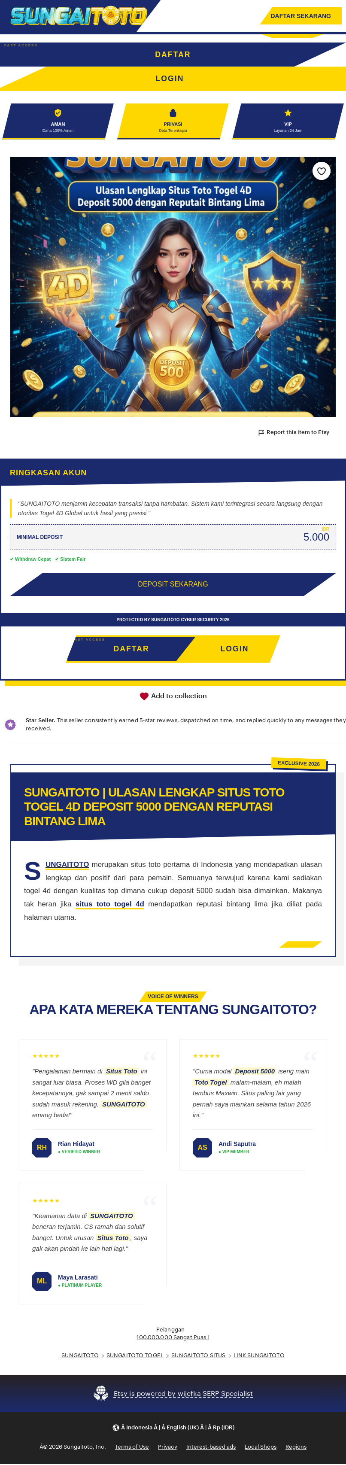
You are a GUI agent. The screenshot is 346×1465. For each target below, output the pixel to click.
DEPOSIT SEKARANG (173, 585)
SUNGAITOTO (79, 1356)
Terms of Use (132, 1448)
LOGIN (234, 650)
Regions (296, 1448)
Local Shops (260, 1448)
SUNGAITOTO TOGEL (135, 1356)
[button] (173, 1429)
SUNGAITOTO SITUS (198, 1356)
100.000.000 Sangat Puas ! (173, 1338)
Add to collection (173, 697)
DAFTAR (173, 54)
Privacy (167, 1448)
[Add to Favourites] (322, 172)
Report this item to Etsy (293, 434)
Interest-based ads (211, 1448)
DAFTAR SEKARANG (300, 15)
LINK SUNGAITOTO (259, 1356)
